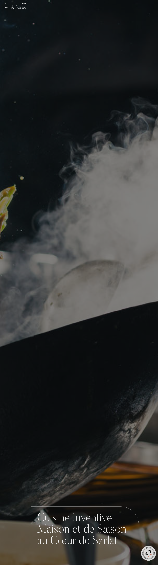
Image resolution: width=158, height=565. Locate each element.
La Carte (115, 5)
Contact (147, 5)
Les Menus (132, 5)
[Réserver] (11, 551)
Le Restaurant (97, 5)
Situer (11, 536)
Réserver (11, 557)
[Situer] (11, 530)
